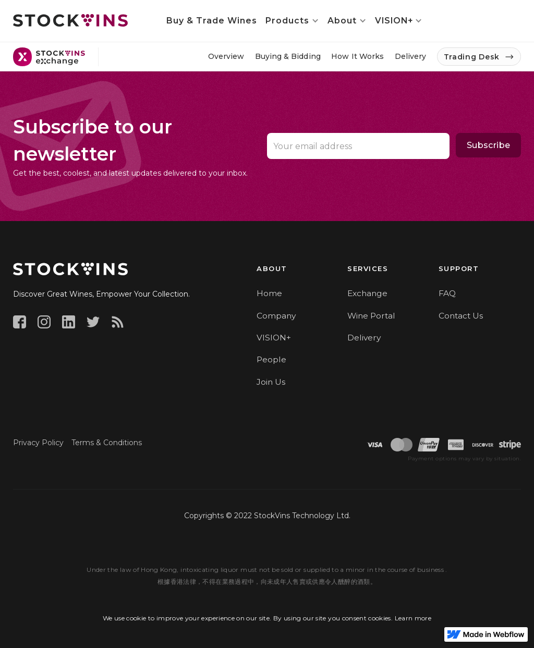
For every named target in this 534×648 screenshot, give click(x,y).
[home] (70, 20)
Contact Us (461, 316)
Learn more (413, 618)
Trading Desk (472, 57)
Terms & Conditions (106, 442)
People (271, 359)
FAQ (447, 293)
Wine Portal (371, 316)
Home (269, 293)
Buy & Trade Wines (211, 21)
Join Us (271, 382)
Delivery (364, 338)
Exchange (367, 293)
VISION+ (274, 338)
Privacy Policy (38, 442)
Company (276, 316)
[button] (292, 21)
